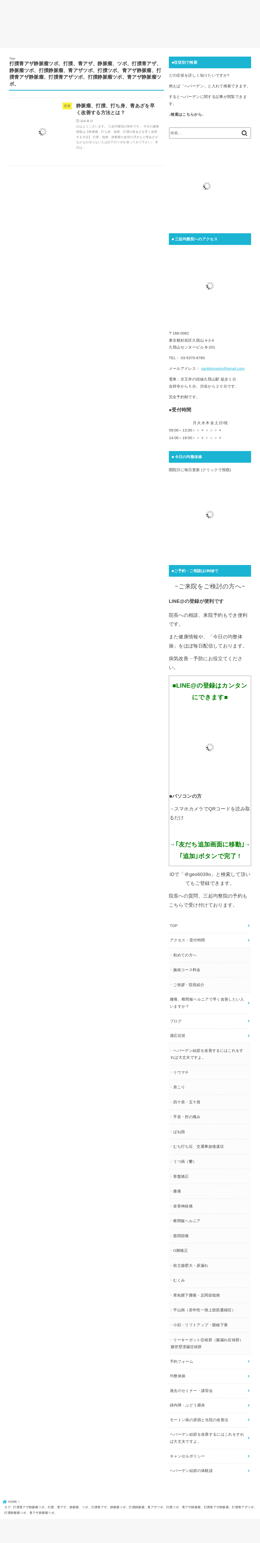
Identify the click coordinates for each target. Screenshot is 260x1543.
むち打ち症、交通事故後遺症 (198, 1146)
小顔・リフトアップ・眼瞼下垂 (200, 1325)
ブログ (176, 1021)
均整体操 (177, 1376)
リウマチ (181, 1072)
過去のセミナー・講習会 (191, 1391)
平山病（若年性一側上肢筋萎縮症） (204, 1310)
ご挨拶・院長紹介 (188, 985)
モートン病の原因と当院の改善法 (199, 1420)
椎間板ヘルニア (187, 1221)
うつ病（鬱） (185, 1161)
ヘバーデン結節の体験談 (191, 1471)
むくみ (179, 1280)
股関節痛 (181, 1236)
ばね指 (179, 1132)
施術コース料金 (187, 970)
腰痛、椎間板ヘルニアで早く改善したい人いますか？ (207, 1002)
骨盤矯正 (181, 1176)
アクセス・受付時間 (187, 940)
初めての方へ (185, 955)
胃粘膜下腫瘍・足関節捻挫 (196, 1295)
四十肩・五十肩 (187, 1102)
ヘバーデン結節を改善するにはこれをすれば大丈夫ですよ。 (207, 1054)
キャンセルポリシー (187, 1456)
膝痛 (177, 1191)
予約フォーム (181, 1361)
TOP (174, 926)
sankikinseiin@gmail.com (223, 369)
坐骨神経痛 (183, 1206)
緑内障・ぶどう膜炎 (187, 1405)
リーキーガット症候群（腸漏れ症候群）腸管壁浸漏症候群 (207, 1343)
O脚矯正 (180, 1251)
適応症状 (177, 1036)
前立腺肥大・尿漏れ (190, 1266)
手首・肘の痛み (187, 1117)
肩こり (179, 1087)
